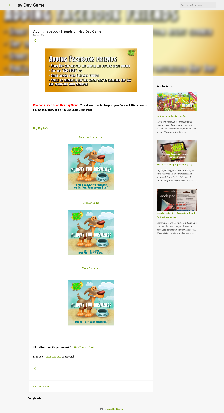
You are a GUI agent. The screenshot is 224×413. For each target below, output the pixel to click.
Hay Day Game (29, 4)
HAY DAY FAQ (53, 356)
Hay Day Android (84, 347)
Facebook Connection (91, 137)
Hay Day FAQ (40, 128)
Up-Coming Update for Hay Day (171, 116)
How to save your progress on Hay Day (174, 164)
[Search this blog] (201, 5)
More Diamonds (91, 268)
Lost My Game (91, 202)
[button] (35, 41)
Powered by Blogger (112, 409)
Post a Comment (41, 386)
